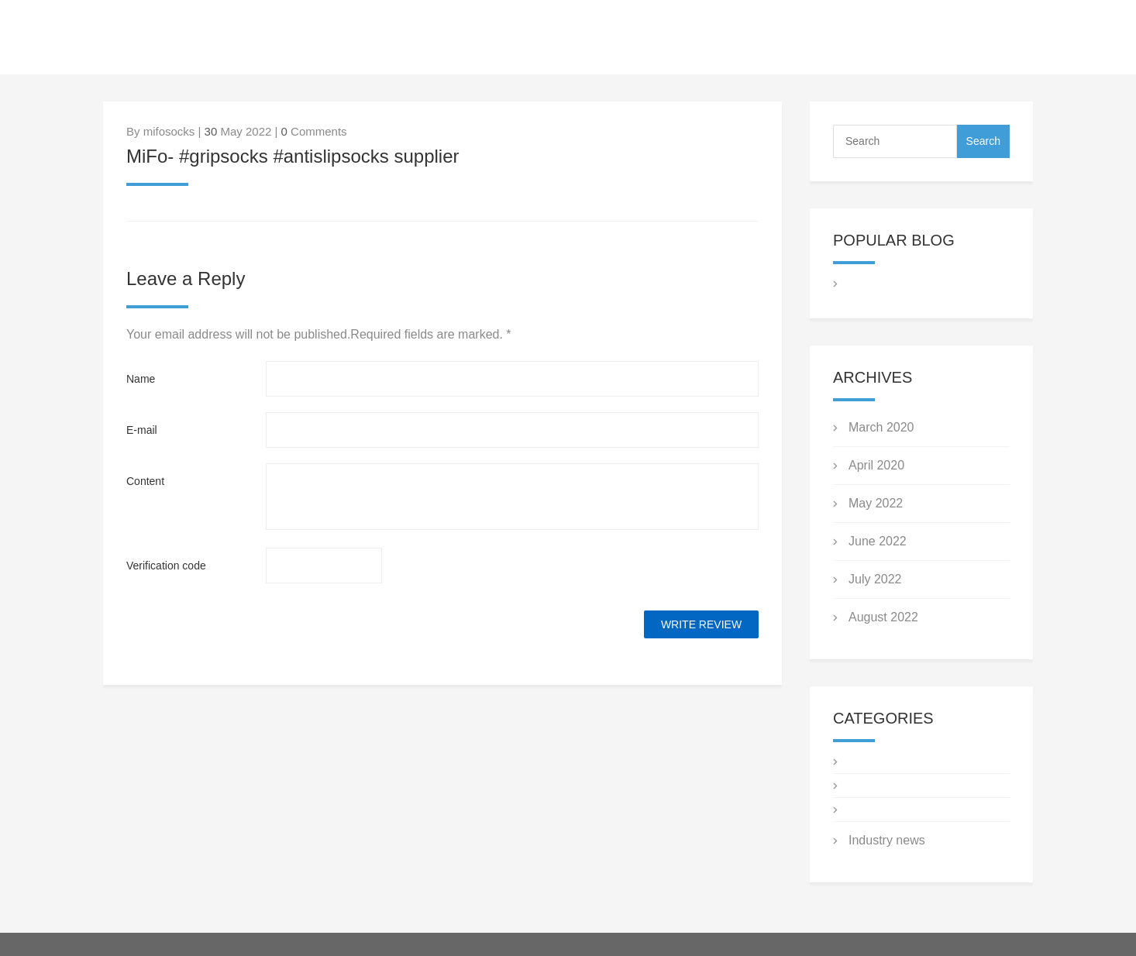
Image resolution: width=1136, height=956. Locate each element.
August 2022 (883, 617)
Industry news (887, 840)
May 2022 (876, 503)
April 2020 (876, 465)
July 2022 (875, 579)
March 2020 (881, 427)
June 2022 (878, 541)
